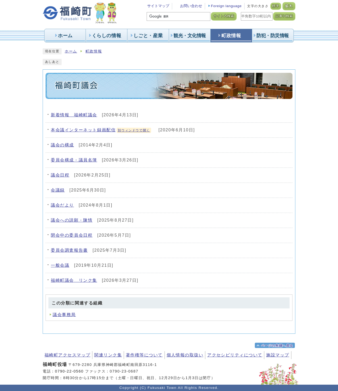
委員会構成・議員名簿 (74, 160)
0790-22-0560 (69, 371)
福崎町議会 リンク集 (74, 280)
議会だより (62, 205)
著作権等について (144, 355)
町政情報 (94, 51)
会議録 (58, 190)
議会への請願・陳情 (71, 220)
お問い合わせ (191, 6)
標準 (276, 6)
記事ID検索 (284, 16)
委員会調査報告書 (69, 250)
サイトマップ (158, 6)
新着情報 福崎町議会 (74, 115)
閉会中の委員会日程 (71, 235)
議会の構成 (62, 145)
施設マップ (277, 355)
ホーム (71, 51)
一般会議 (60, 265)
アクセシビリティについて (234, 355)
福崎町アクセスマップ (67, 355)
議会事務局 (64, 314)
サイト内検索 (223, 16)
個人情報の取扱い (185, 355)
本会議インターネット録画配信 (101, 130)
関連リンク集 (108, 355)
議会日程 (60, 175)
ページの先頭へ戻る (277, 345)
